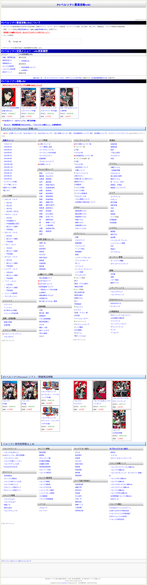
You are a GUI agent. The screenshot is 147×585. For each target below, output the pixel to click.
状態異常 (42, 316)
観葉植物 (78, 243)
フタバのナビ (9, 337)
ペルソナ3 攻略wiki (117, 490)
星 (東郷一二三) (47, 222)
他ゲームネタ (44, 330)
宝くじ (77, 263)
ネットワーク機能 (117, 261)
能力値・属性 (44, 313)
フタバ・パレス (10, 244)
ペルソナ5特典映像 (46, 499)
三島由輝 (78, 507)
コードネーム (115, 252)
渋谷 (112, 208)
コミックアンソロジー (119, 324)
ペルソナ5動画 (44, 481)
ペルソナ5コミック (117, 294)
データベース (115, 306)
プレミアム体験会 (10, 478)
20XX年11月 (8, 167)
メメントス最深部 (10, 293)
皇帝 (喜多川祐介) (47, 185)
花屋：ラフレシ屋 (81, 313)
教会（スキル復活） (82, 283)
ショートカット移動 (118, 243)
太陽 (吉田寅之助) (47, 228)
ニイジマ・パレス (10, 269)
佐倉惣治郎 (79, 484)
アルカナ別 (79, 153)
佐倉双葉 (42, 263)
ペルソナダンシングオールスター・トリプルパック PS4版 (50, 394)
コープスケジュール (46, 150)
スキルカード (115, 173)
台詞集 (113, 274)
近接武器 (114, 144)
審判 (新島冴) (45, 231)
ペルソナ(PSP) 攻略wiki (119, 493)
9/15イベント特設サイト (12, 490)
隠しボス (6, 190)
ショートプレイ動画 (46, 490)
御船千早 (78, 487)
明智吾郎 (42, 269)
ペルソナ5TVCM (45, 487)
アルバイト (79, 307)
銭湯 (76, 254)
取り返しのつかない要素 (48, 301)
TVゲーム (78, 333)
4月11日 (9, 203)
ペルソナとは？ (9, 499)
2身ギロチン (79, 176)
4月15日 (9, 208)
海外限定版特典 (45, 467)
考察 (112, 277)
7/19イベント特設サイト (12, 487)
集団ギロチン (79, 182)
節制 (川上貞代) (46, 214)
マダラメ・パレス (10, 214)
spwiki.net (64, 583)
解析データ (115, 283)
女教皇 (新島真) (45, 179)
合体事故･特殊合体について (85, 202)
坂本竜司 (42, 249)
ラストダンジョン (10, 296)
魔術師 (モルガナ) (46, 176)
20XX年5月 (8, 150)
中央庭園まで (11, 221)
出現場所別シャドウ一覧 (83, 133)
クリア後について (10, 184)
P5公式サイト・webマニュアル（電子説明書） (20, 121)
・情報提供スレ (6, 63)
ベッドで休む (80, 249)
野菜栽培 (78, 304)
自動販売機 (116, 170)
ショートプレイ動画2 (47, 493)
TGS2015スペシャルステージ (120, 508)
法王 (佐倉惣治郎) (47, 188)
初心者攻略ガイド (45, 278)
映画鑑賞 (78, 252)
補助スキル (79, 222)
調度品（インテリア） (119, 188)
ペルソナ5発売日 (45, 473)
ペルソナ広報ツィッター (13, 461)
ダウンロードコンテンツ (119, 264)
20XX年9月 (8, 161)
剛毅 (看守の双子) (47, 205)
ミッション (8, 307)
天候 (40, 310)
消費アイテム (115, 167)
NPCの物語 (43, 333)
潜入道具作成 (79, 292)
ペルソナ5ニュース (11, 511)
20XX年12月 (8, 170)
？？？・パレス (10, 281)
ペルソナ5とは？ (10, 502)
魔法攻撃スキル (80, 214)
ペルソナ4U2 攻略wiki (118, 478)
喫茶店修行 (79, 295)
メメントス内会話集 (11, 313)
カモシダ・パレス (10, 199)
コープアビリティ (45, 156)
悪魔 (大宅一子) (46, 217)
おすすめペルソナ (45, 133)
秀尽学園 (114, 202)
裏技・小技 (43, 327)
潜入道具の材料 (116, 176)
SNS (112, 246)
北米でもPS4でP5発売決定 (119, 511)
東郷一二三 (79, 505)
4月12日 (9, 206)
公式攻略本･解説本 (117, 318)
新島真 (41, 260)
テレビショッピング (82, 324)
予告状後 (9, 229)
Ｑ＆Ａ (41, 336)
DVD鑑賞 (78, 330)
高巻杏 (41, 252)
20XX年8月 (8, 158)
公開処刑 (78, 184)
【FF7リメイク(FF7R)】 (73, 78)
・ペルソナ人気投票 (8, 69)
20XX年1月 (8, 173)
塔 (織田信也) (46, 220)
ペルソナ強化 (79, 190)
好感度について (100, 133)
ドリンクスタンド (81, 260)
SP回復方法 (25, 61)
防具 (112, 150)
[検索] (43, 41)
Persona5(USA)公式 (10, 467)
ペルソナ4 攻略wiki (117, 481)
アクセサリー (115, 156)
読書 (76, 237)
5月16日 (9, 218)
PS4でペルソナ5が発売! (118, 516)
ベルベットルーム (81, 173)
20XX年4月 (8, 147)
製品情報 (42, 452)
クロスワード (80, 240)
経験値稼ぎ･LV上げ (46, 295)
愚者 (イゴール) (46, 173)
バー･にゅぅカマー (81, 318)
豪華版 (41, 455)
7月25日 (9, 248)
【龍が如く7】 (37, 78)
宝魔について (80, 170)
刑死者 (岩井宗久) (46, 208)
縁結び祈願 (79, 286)
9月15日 (9, 260)
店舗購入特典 (44, 464)
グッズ (113, 330)
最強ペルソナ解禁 (9, 187)
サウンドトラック (117, 327)
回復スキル (79, 220)
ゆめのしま (115, 499)
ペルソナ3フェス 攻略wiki (120, 487)
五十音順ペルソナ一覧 (63, 133)
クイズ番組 (79, 327)
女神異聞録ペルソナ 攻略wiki (121, 496)
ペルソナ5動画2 (45, 484)
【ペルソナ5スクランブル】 (54, 78)
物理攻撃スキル (80, 211)
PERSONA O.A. (116, 303)
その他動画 (43, 496)
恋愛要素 (42, 158)
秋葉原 (113, 214)
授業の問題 (8, 322)
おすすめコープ (29, 133)
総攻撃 (113, 237)
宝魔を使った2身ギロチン (84, 179)
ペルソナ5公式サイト (11, 452)
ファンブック (115, 321)
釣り (76, 281)
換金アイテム (115, 179)
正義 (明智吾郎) (46, 196)
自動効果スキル (80, 225)
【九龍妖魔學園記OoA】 (99, 78)
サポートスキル (80, 228)
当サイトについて (24, 561)
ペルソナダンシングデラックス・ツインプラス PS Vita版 (50, 420)
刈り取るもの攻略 (10, 310)
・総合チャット (6, 72)
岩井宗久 (78, 490)
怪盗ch (113, 249)
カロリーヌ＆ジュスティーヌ (121, 458)
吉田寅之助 (79, 510)
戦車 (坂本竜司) (46, 193)
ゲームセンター (80, 275)
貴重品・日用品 (116, 185)
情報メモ (7, 505)
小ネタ (41, 325)
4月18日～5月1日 (12, 211)
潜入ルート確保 (12, 226)
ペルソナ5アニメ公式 (11, 464)
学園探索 (113, 220)
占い (76, 301)
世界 (40, 234)
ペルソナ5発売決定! (117, 519)
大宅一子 (78, 499)
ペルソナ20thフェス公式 (12, 481)
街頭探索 (113, 223)
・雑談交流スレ (6, 60)
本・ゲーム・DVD (117, 182)
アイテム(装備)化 (81, 193)
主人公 (41, 246)
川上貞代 (78, 496)
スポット (114, 199)
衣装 (112, 158)
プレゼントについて (46, 161)
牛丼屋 (77, 315)
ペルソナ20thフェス (11, 484)
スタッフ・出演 (45, 470)
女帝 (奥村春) (45, 182)
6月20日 (9, 236)
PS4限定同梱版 (44, 461)
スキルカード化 (80, 196)
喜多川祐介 (43, 257)
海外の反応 (8, 508)
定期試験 (7, 325)
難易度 (113, 231)
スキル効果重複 (45, 319)
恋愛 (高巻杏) (45, 190)
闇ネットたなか (80, 336)
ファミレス (79, 266)
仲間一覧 (42, 243)
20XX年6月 (8, 153)
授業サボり (79, 298)
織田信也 (78, 502)
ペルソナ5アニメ (117, 292)
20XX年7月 (8, 156)
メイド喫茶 (79, 272)
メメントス (8, 304)
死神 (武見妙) (45, 211)
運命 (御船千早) (46, 202)
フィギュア (115, 332)
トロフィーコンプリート (118, 133)
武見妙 (77, 493)
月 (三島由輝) (46, 225)
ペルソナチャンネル (11, 458)
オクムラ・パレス (10, 257)
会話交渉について (81, 167)
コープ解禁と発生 (45, 147)
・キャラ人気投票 (7, 66)
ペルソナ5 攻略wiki (117, 470)
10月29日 (9, 272)
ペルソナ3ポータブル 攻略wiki (121, 484)
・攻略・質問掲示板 (8, 57)
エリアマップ (115, 196)
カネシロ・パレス (10, 232)
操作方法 (114, 234)
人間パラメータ (15, 133)
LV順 (76, 150)
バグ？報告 (115, 280)
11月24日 (9, 285)
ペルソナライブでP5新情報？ (120, 513)
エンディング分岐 (10, 182)
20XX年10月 (8, 164)
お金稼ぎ (24, 70)
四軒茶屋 (114, 205)
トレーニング (80, 246)
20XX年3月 (8, 179)
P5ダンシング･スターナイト (121, 315)
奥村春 (41, 266)
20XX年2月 (8, 176)
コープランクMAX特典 (47, 153)
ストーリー (43, 511)
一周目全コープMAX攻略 (48, 289)
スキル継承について (82, 199)
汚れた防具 (116, 153)
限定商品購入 (44, 322)
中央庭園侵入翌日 (12, 224)
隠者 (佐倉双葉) (46, 199)
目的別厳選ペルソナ (28, 67)
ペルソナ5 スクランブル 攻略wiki (122, 467)
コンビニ (78, 310)
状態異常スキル (80, 217)
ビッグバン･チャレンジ (83, 269)
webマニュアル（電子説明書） (15, 455)
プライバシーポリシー (9, 561)
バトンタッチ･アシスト (119, 240)
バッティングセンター (83, 257)
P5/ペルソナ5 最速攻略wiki (73, 4)
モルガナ (42, 254)
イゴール (114, 455)
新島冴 (113, 452)
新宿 (112, 211)
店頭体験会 (8, 476)
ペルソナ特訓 (79, 187)
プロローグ (8, 144)
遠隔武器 (114, 147)
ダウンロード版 (45, 458)
